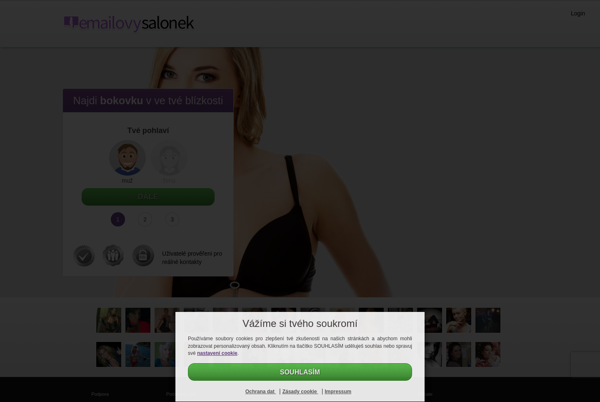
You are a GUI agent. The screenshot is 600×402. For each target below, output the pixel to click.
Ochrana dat (260, 391)
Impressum (338, 391)
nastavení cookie (217, 353)
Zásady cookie (300, 391)
